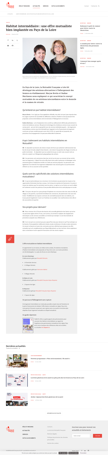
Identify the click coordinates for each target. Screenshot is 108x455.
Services (45, 6)
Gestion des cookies (53, 443)
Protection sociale (36, 374)
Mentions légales (52, 434)
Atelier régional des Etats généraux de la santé (54, 397)
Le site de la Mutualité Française (56, 430)
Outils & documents (58, 6)
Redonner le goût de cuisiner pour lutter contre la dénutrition (90, 28)
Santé (44, 374)
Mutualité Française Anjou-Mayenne (47, 280)
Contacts (49, 427)
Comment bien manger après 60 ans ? (90, 62)
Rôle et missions (24, 6)
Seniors (8, 22)
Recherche (94, 6)
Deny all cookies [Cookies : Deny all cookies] (73, 453)
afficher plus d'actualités (54, 413)
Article (81, 33)
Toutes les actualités (13, 348)
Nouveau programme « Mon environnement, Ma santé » (59, 359)
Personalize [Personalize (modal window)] (83, 453)
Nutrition (83, 23)
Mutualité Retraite (42, 258)
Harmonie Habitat (42, 269)
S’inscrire (97, 436)
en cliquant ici (45, 327)
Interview (8, 34)
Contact (86, 6)
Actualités (36, 6)
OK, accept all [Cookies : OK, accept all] (63, 453)
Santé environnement (36, 355)
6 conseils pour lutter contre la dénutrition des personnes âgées (91, 46)
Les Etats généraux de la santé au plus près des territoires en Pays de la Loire (60, 380)
